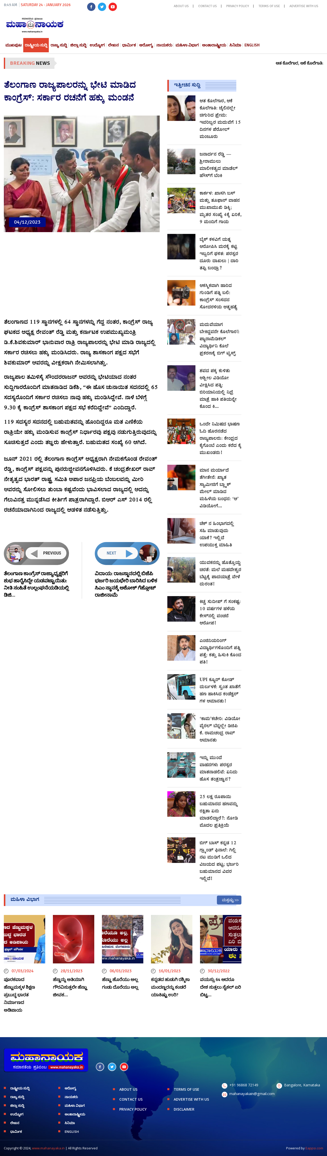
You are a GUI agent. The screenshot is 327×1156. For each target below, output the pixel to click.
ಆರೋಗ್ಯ (146, 45)
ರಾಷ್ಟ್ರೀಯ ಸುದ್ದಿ (36, 45)
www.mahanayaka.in (48, 1148)
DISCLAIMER (184, 1109)
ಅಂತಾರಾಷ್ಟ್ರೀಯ (214, 45)
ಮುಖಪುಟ (13, 45)
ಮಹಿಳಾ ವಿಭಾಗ (187, 45)
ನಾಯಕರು (164, 45)
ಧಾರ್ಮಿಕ (129, 45)
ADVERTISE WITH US (303, 6)
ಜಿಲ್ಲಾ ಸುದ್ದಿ (78, 45)
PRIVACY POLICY (237, 6)
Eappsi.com (314, 1148)
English (252, 45)
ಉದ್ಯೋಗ (97, 45)
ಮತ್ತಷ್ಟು (228, 900)
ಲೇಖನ (113, 45)
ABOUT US (181, 6)
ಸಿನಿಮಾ (235, 45)
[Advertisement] (82, 278)
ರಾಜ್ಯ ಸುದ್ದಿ (59, 45)
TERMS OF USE (269, 6)
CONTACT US (207, 6)
